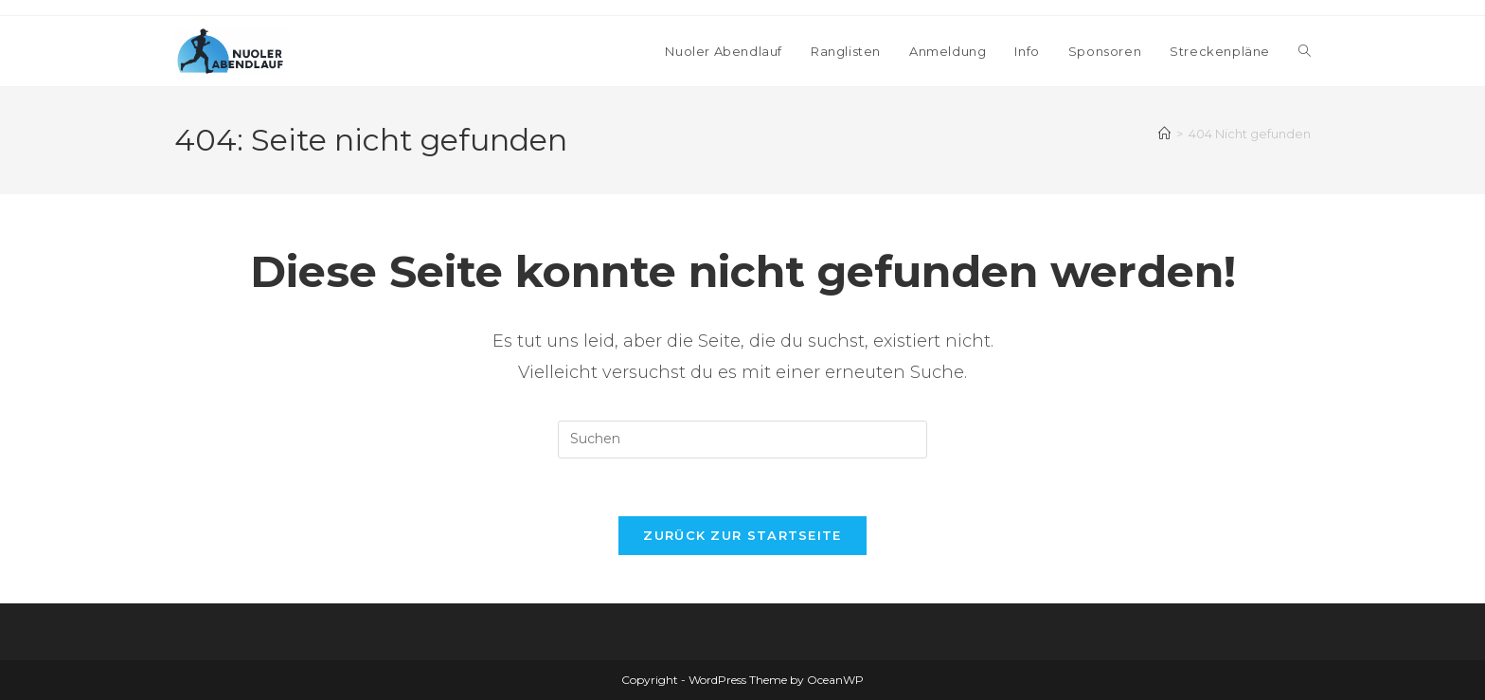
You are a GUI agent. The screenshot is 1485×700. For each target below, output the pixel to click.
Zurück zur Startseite (742, 535)
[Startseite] (1164, 133)
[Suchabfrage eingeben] (742, 439)
